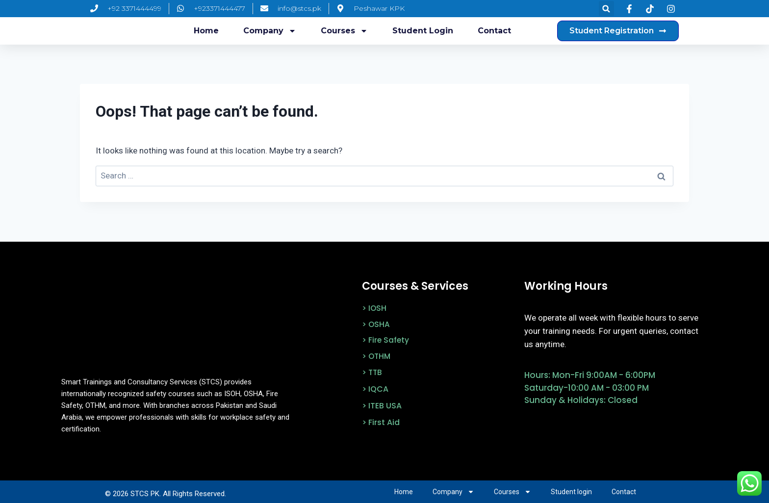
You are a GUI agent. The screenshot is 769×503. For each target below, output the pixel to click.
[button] (606, 8)
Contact (494, 30)
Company (269, 31)
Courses (344, 31)
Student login (422, 30)
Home (206, 30)
